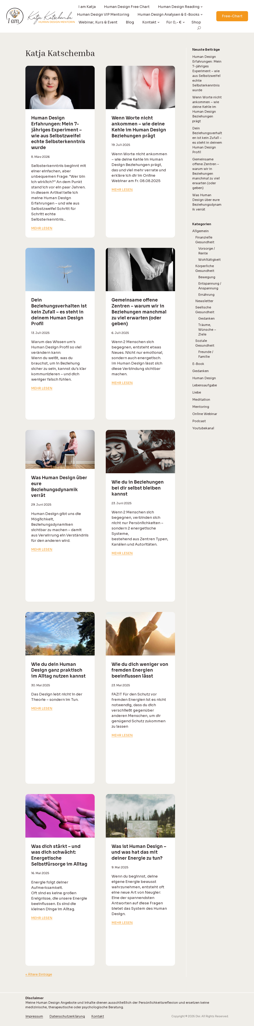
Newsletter (204, 301)
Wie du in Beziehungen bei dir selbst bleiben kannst (138, 488)
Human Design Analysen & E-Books (168, 14)
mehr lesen (41, 228)
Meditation (201, 400)
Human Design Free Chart (127, 7)
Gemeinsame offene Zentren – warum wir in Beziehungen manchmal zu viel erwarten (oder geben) (139, 311)
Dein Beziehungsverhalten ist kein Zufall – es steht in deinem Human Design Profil (59, 311)
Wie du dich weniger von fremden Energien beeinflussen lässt (140, 670)
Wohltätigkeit (209, 260)
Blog (130, 22)
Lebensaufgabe (204, 385)
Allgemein (200, 231)
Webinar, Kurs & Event (98, 22)
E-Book (198, 364)
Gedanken (206, 318)
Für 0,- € (174, 22)
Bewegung (206, 277)
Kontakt (149, 22)
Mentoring (200, 407)
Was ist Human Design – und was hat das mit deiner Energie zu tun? (139, 852)
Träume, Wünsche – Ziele (207, 330)
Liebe (196, 392)
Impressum (34, 1016)
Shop (196, 22)
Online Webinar (204, 414)
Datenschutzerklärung (67, 1016)
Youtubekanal (203, 428)
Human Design (204, 378)
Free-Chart (232, 16)
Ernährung (206, 295)
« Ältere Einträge (38, 974)
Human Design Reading (178, 7)
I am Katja (87, 7)
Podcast (199, 421)
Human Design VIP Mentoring (103, 14)
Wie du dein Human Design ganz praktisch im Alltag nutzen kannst (58, 670)
